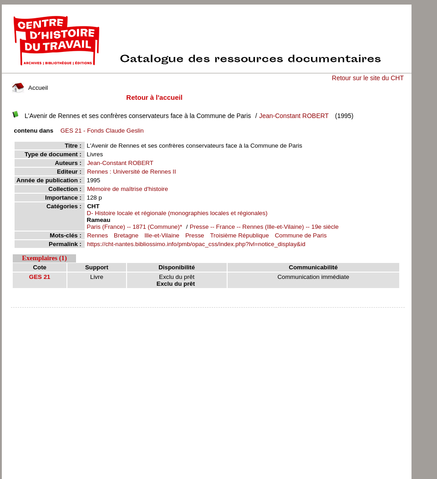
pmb (207, 313)
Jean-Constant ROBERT (294, 115)
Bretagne (126, 235)
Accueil (30, 87)
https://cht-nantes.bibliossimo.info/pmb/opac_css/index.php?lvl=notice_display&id (196, 244)
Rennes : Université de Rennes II (131, 171)
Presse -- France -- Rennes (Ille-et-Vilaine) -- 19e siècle (264, 226)
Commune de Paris (301, 235)
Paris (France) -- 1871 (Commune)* (135, 226)
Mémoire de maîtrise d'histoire (127, 188)
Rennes (97, 235)
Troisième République (239, 235)
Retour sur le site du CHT (368, 78)
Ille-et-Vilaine (161, 235)
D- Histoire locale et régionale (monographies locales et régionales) (177, 213)
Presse (194, 235)
